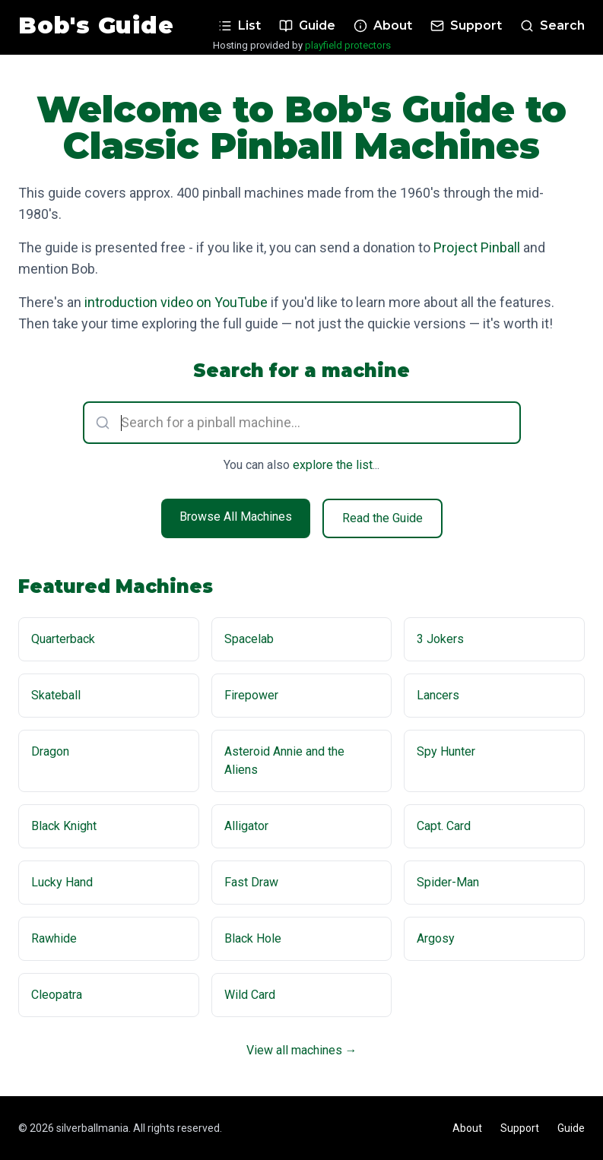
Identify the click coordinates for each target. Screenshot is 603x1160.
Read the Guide (382, 518)
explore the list (333, 465)
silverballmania (92, 1128)
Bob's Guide (95, 26)
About (467, 1128)
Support (519, 1128)
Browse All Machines (235, 516)
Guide (571, 1128)
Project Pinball (476, 247)
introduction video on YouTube (176, 302)
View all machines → (301, 1050)
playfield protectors (348, 45)
